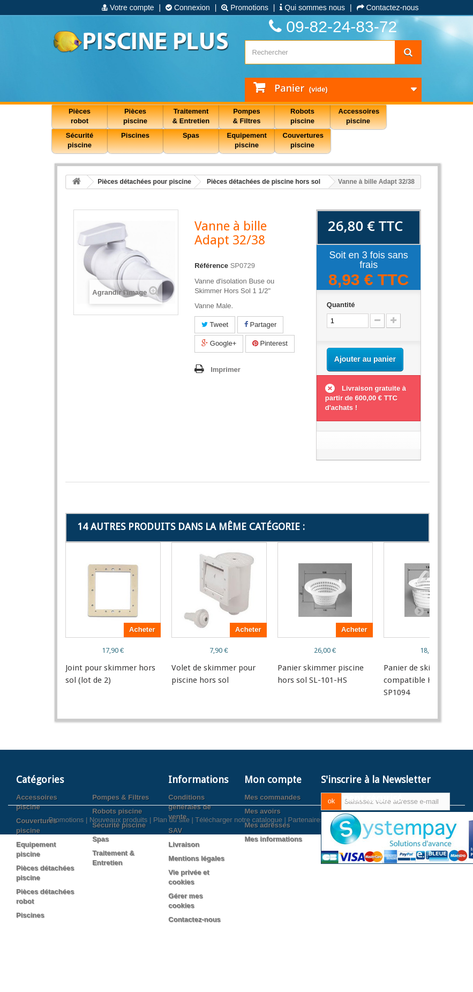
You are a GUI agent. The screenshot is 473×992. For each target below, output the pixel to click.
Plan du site (171, 958)
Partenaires (306, 958)
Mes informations (273, 839)
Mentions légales (196, 858)
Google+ (218, 343)
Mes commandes (272, 797)
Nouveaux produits (118, 958)
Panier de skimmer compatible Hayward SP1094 (421, 680)
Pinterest (270, 343)
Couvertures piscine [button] (303, 140)
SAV (175, 830)
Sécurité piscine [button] (79, 140)
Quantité (341, 305)
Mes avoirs (262, 811)
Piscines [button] (135, 135)
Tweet (214, 324)
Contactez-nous (388, 7)
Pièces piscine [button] (135, 116)
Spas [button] (191, 135)
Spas (100, 839)
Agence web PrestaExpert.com (376, 958)
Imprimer (226, 370)
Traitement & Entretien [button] (190, 116)
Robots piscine (117, 811)
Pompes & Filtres (120, 797)
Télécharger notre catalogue (238, 958)
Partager (260, 324)
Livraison (183, 844)
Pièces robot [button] (80, 116)
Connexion (188, 7)
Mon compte (273, 779)
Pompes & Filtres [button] (246, 116)
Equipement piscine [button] (247, 140)
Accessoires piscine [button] (359, 116)
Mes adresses (267, 825)
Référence (211, 266)
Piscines (30, 915)
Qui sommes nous (312, 7)
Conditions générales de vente (189, 807)
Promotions (244, 7)
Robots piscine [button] (302, 116)
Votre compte (128, 7)
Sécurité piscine (119, 825)
